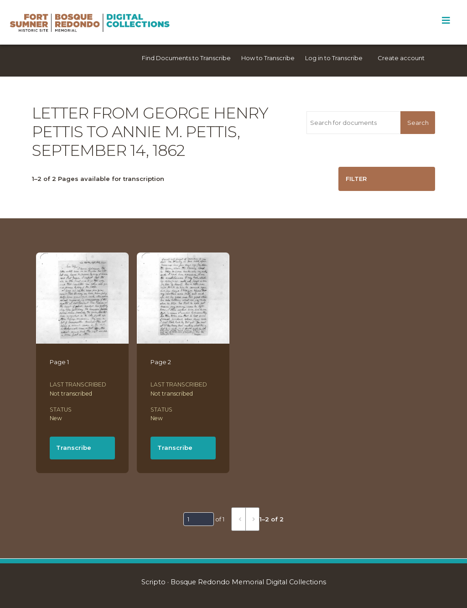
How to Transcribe (268, 58)
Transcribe (73, 447)
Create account (401, 58)
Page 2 (160, 362)
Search (418, 122)
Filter (356, 178)
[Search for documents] (353, 122)
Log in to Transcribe (334, 58)
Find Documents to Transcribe (186, 58)
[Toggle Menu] (445, 20)
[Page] (198, 519)
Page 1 (59, 362)
